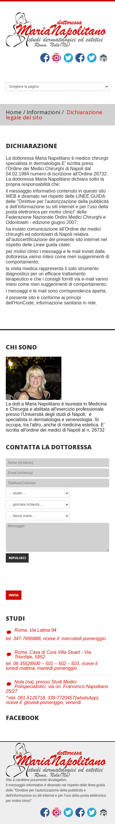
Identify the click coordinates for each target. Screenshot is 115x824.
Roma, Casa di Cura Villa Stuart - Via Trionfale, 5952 (52, 654)
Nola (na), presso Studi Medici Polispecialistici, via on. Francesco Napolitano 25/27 (57, 686)
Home (14, 112)
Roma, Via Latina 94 (35, 630)
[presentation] (50, 574)
